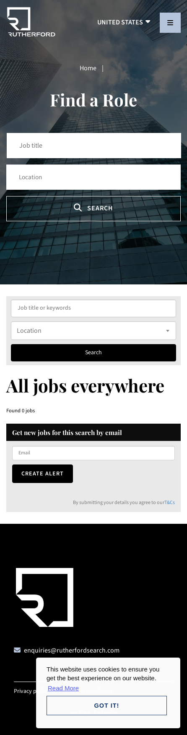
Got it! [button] (106, 705)
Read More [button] (63, 688)
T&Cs (169, 502)
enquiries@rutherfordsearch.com (71, 650)
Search (93, 208)
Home (88, 68)
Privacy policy (31, 691)
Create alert (42, 474)
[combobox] (93, 330)
